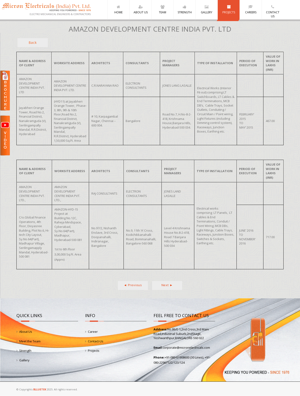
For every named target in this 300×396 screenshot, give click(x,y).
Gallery (24, 360)
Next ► (167, 285)
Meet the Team (30, 341)
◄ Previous (133, 285)
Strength (25, 350)
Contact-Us (95, 341)
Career (93, 331)
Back (33, 42)
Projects (93, 350)
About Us (25, 331)
